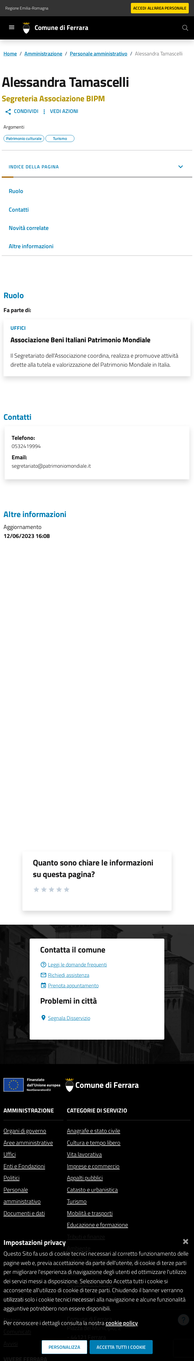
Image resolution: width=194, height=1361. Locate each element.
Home (10, 53)
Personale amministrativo (98, 53)
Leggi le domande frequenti (73, 964)
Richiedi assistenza (64, 975)
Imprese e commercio (93, 1166)
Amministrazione (43, 53)
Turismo (77, 1201)
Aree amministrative (28, 1142)
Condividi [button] (21, 111)
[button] (97, 167)
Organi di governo (24, 1130)
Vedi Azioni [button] (59, 111)
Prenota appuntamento (69, 985)
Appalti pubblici (85, 1177)
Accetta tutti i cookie (121, 1347)
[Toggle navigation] (11, 27)
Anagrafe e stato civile (93, 1130)
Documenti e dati (24, 1213)
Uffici (9, 1154)
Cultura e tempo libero (93, 1142)
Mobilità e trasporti (90, 1213)
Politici (11, 1177)
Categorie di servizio (97, 1110)
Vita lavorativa (84, 1154)
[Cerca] (185, 27)
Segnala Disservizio (65, 1018)
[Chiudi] (185, 1240)
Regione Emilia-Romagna (26, 8)
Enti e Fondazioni (24, 1166)
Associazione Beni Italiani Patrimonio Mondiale (80, 339)
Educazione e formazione (97, 1224)
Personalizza (64, 1347)
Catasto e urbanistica (92, 1189)
